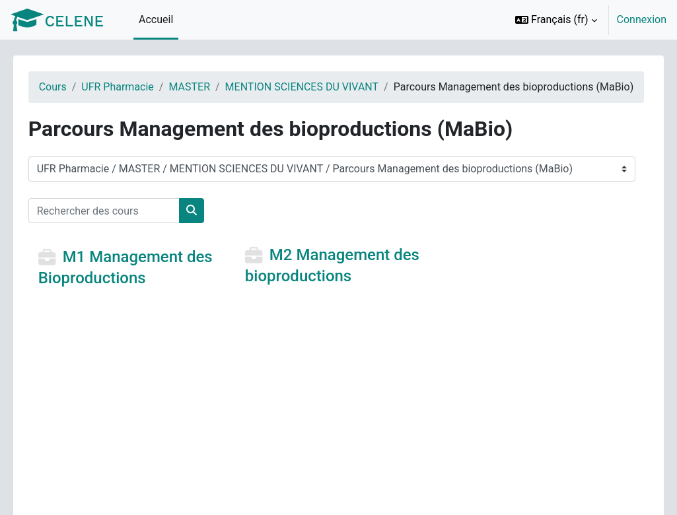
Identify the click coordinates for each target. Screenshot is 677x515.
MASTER (208, 87)
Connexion (641, 19)
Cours (71, 87)
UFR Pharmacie (136, 87)
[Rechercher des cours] (122, 226)
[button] (556, 20)
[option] (586, 20)
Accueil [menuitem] (156, 19)
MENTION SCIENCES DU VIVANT (320, 87)
